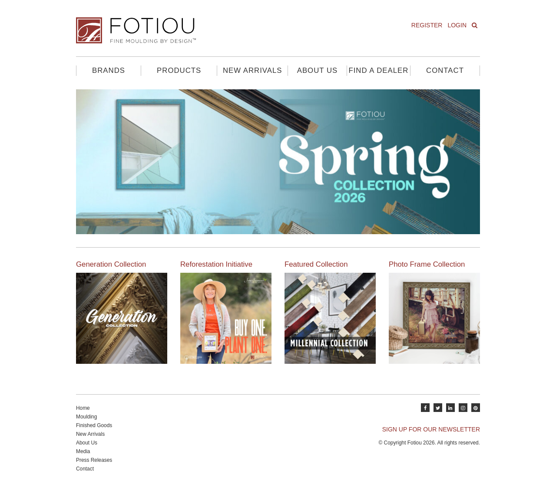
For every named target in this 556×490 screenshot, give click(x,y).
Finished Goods (94, 425)
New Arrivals (252, 70)
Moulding (86, 417)
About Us (317, 70)
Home (83, 408)
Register (427, 25)
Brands (108, 70)
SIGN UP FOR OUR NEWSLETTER (431, 429)
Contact (445, 70)
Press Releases (94, 460)
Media (83, 451)
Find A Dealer (378, 70)
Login (457, 25)
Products (179, 70)
